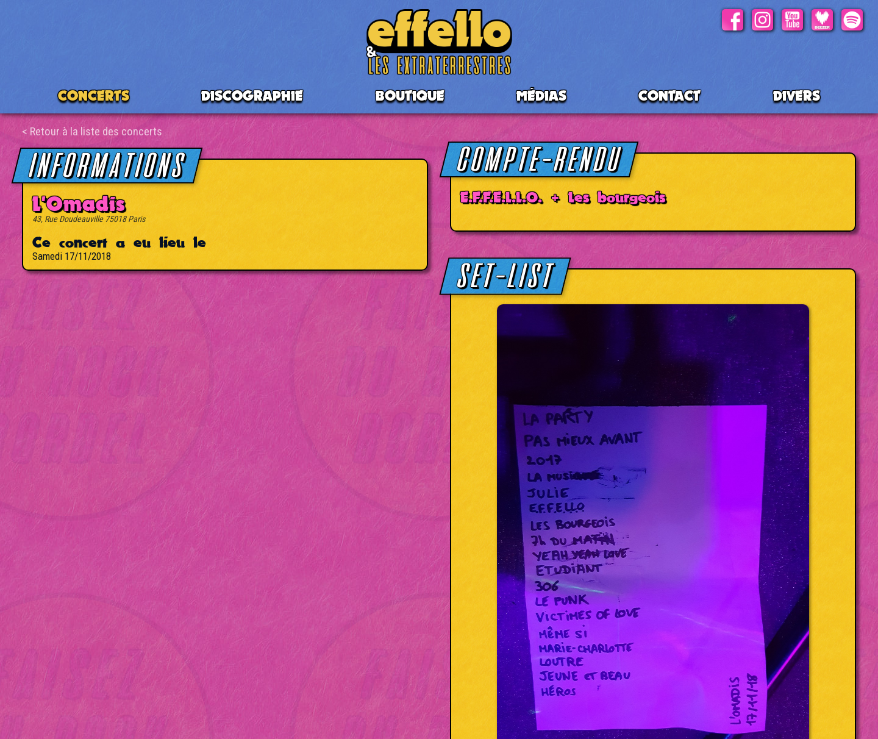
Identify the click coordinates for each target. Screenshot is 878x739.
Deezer (822, 19)
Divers (796, 95)
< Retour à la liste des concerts (92, 131)
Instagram (762, 19)
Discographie (252, 95)
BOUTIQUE (410, 95)
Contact (669, 95)
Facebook (732, 19)
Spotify (852, 19)
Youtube (792, 19)
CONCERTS (93, 95)
